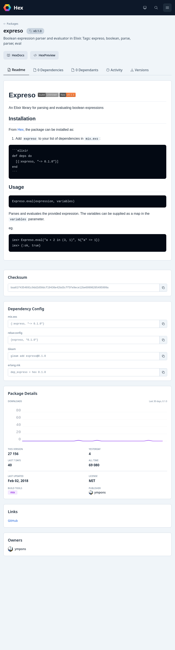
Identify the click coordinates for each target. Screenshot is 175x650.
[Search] (156, 8)
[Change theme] (145, 7)
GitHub (13, 521)
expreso (13, 30)
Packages (10, 24)
